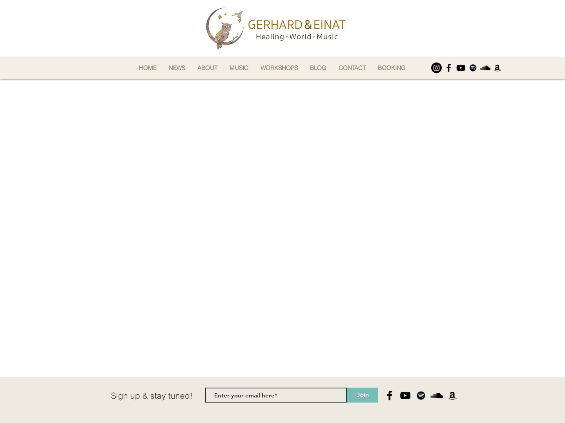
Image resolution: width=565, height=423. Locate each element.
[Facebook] (448, 68)
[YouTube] (461, 68)
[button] (207, 68)
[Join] (362, 395)
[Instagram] (436, 68)
